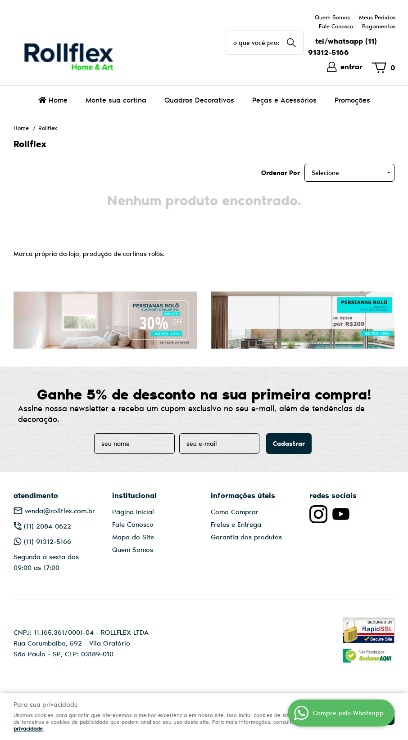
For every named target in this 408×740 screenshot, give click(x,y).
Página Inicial (133, 511)
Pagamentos (378, 26)
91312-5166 (47, 541)
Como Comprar (234, 511)
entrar (351, 66)
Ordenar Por (280, 172)
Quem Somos (332, 17)
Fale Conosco (336, 26)
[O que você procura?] (291, 43)
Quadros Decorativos (199, 99)
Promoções (352, 99)
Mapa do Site (133, 537)
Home (58, 99)
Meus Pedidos (377, 17)
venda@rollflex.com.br (60, 511)
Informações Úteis (243, 495)
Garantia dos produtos (246, 537)
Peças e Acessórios (284, 99)
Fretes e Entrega (236, 524)
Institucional (134, 495)
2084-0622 (47, 526)
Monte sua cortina (116, 99)
